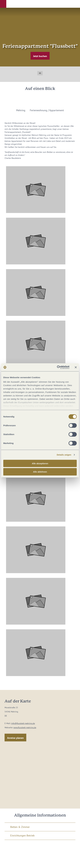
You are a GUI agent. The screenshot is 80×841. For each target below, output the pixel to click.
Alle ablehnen (40, 472)
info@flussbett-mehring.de (23, 723)
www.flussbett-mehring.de (24, 727)
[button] (3, 4)
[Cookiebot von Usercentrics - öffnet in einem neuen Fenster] (56, 367)
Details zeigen (64, 455)
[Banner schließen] (76, 367)
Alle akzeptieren (40, 463)
